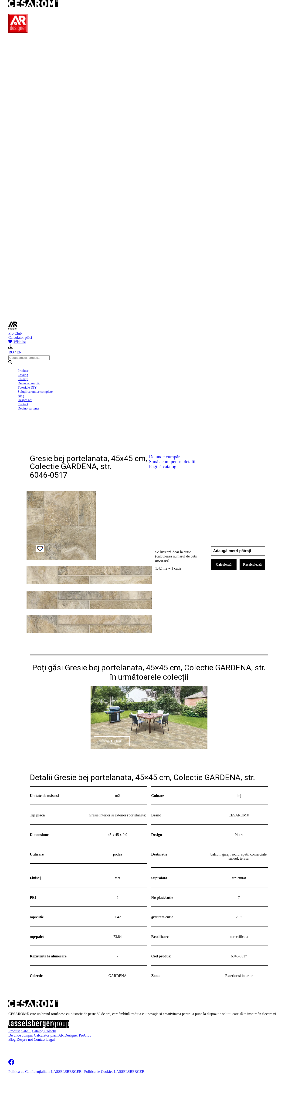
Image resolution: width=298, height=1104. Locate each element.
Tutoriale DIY (27, 387)
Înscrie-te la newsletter (38, 1047)
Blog (21, 396)
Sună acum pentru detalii (172, 461)
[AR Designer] (18, 32)
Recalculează (252, 564)
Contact (23, 404)
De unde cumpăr (29, 383)
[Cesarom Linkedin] (18, 1064)
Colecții (23, 379)
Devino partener (28, 408)
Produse (23, 370)
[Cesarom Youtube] (38, 1064)
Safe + (26, 1031)
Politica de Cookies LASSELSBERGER (114, 1072)
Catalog (23, 375)
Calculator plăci (20, 337)
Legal (50, 1039)
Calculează (223, 564)
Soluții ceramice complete (35, 391)
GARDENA (111, 741)
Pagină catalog (162, 466)
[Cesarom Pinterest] (32, 1064)
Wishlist (17, 342)
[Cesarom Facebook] (11, 1064)
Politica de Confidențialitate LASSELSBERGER (44, 1072)
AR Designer (68, 1035)
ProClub (85, 1035)
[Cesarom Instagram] (25, 1064)
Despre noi (25, 400)
